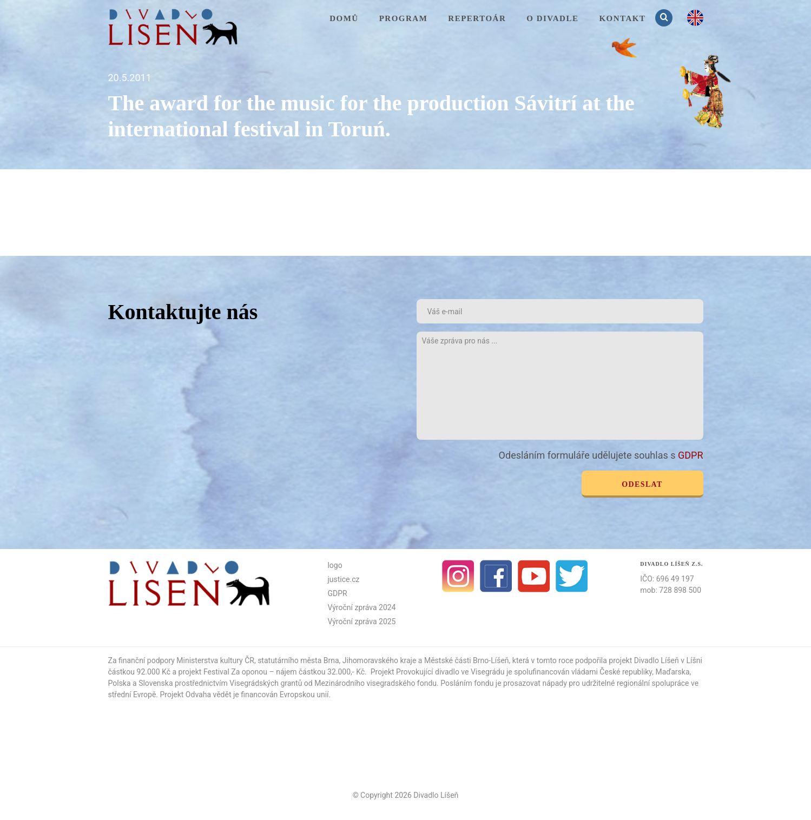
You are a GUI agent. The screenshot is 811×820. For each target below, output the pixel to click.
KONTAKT (622, 18)
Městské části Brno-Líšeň (466, 660)
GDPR (690, 455)
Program (403, 18)
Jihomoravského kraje (379, 660)
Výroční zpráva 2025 (361, 621)
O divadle (552, 18)
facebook (496, 576)
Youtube (534, 576)
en (695, 18)
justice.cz (343, 579)
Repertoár (477, 18)
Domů (344, 18)
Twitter (572, 576)
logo (334, 565)
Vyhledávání (665, 17)
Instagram (458, 576)
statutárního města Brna (298, 660)
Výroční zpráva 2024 (361, 607)
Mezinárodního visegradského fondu (375, 683)
